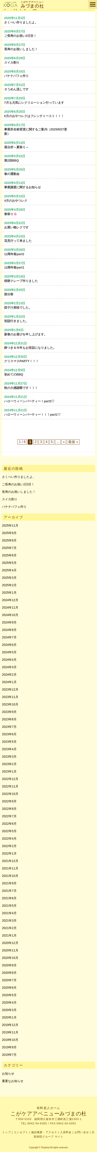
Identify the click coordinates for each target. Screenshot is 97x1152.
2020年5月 (9, 995)
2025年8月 (9, 540)
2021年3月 (9, 920)
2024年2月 (9, 674)
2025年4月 (9, 570)
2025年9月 (9, 533)
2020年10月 (10, 958)
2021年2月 (9, 928)
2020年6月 (9, 987)
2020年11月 (10, 950)
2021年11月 (10, 868)
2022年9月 (9, 801)
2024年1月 (9, 682)
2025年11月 (10, 525)
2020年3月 (9, 1010)
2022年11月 (10, 786)
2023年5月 (9, 741)
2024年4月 (9, 659)
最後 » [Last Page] (73, 442)
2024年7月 (9, 637)
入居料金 (66, 1132)
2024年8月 (9, 630)
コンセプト (21, 1132)
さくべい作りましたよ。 (19, 477)
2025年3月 (9, 577)
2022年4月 (9, 838)
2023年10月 (10, 704)
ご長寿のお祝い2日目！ (18, 484)
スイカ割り (9, 499)
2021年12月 (10, 861)
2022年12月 (10, 779)
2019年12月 (10, 1025)
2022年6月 (9, 823)
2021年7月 (9, 890)
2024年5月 (9, 652)
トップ (6, 1132)
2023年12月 (10, 689)
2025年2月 (9, 585)
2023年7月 (9, 726)
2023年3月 (9, 756)
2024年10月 (10, 615)
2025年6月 (9, 555)
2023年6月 (9, 734)
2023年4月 (9, 749)
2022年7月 (9, 816)
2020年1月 (9, 1017)
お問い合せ (81, 1132)
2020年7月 (9, 980)
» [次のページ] (64, 442)
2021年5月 (9, 905)
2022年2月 (9, 846)
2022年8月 (9, 808)
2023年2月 (9, 764)
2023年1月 (9, 771)
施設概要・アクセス (44, 1132)
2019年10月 (10, 1040)
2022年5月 (9, 831)
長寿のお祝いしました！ (19, 491)
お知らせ (8, 1073)
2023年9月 (9, 712)
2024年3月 (9, 667)
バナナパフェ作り (14, 506)
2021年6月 (9, 898)
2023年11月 (10, 697)
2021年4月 (9, 913)
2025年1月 (9, 592)
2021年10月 (10, 876)
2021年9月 (9, 883)
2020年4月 (9, 1002)
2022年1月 (9, 853)
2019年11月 (10, 1032)
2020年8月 (9, 972)
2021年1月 (9, 935)
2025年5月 (9, 562)
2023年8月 (9, 719)
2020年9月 (9, 965)
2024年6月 (9, 644)
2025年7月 (9, 548)
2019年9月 (9, 1047)
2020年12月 (10, 943)
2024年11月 (10, 607)
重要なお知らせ (12, 1081)
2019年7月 (9, 1054)
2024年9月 (9, 622)
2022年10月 (10, 794)
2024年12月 (10, 600)
